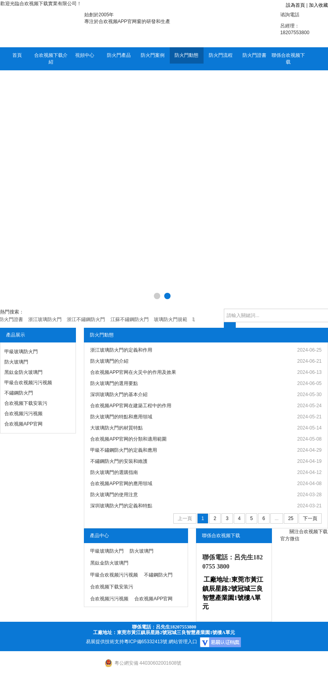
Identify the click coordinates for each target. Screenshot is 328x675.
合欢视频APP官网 (23, 424)
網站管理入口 (183, 641)
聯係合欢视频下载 (288, 58)
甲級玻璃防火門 (21, 351)
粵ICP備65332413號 (145, 641)
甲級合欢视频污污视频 (28, 382)
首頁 (17, 55)
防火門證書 (254, 55)
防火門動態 (186, 55)
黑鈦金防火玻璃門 (23, 372)
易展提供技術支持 (105, 641)
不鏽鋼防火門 (18, 393)
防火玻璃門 (16, 362)
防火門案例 (153, 55)
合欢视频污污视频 (23, 413)
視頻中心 (84, 55)
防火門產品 (119, 55)
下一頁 (310, 518)
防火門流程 (221, 55)
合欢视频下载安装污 (25, 403)
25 (290, 518)
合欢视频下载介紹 (51, 58)
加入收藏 (318, 5)
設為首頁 (295, 5)
